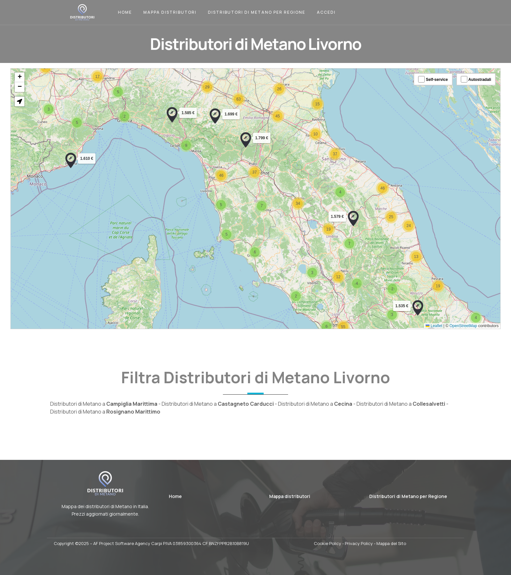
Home (125, 12)
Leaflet (434, 326)
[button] (70, 160)
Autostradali (476, 79)
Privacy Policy (359, 543)
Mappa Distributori (170, 12)
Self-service (433, 79)
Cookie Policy (327, 543)
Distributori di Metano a (103, 403)
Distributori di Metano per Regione (256, 12)
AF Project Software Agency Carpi (127, 543)
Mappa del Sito (391, 543)
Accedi (326, 12)
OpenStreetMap (463, 326)
